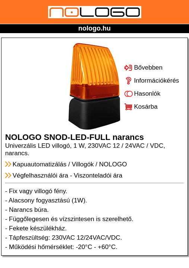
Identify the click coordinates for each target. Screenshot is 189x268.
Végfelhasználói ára (40, 175)
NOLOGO (113, 164)
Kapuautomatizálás (40, 164)
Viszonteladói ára (98, 175)
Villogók (83, 164)
